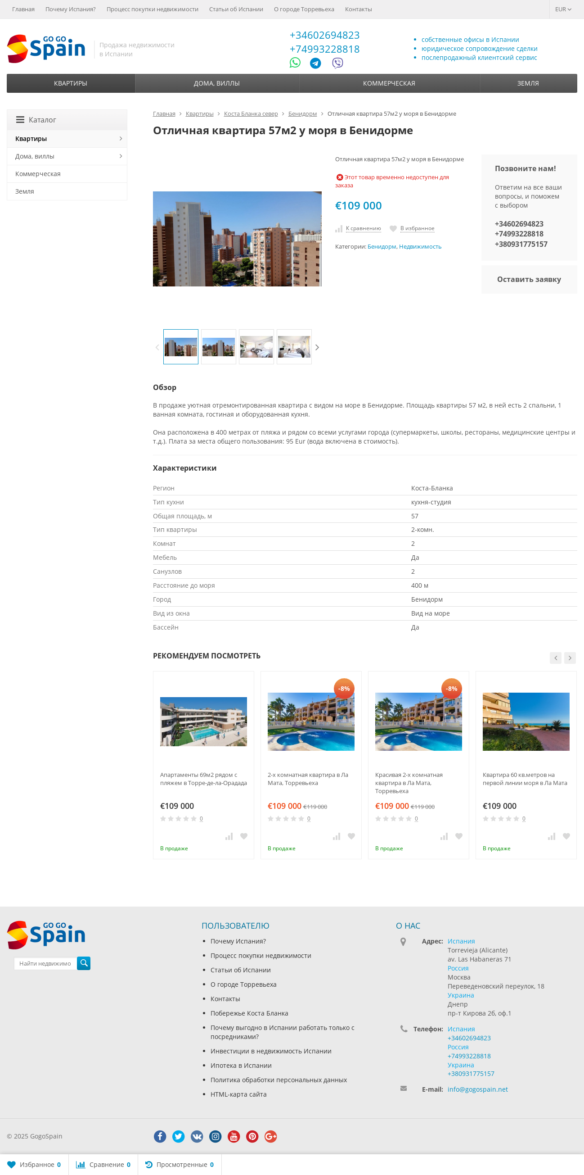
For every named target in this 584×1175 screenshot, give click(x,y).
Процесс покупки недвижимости (152, 9)
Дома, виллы (217, 83)
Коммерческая (389, 83)
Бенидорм (382, 246)
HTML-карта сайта (239, 1094)
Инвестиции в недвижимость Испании (271, 1051)
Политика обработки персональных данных (279, 1079)
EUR (563, 9)
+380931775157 (521, 244)
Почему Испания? (70, 9)
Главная (23, 9)
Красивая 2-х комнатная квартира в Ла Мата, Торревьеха (409, 783)
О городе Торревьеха (304, 9)
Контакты (358, 9)
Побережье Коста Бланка (249, 1013)
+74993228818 (325, 48)
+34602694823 (325, 34)
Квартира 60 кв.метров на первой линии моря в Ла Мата (525, 779)
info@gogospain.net (478, 1089)
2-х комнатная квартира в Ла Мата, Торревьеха (308, 779)
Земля (528, 83)
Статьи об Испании (236, 9)
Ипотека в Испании (241, 1065)
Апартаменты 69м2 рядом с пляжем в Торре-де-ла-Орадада (203, 779)
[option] (181, 347)
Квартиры (70, 83)
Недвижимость (420, 246)
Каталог (36, 120)
